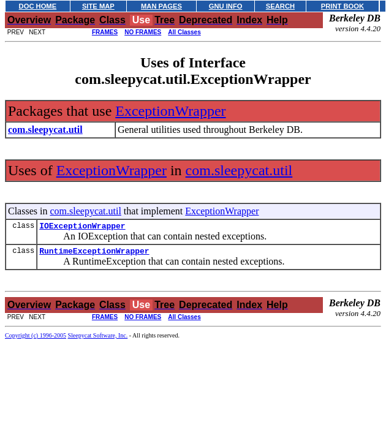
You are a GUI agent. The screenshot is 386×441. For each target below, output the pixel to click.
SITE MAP (98, 6)
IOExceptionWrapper (82, 227)
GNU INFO (226, 6)
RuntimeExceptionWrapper (94, 254)
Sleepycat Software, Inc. (98, 339)
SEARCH (280, 6)
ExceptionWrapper (170, 111)
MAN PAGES (161, 6)
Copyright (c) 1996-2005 (35, 339)
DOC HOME (38, 6)
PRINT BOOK (342, 6)
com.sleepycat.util (239, 170)
